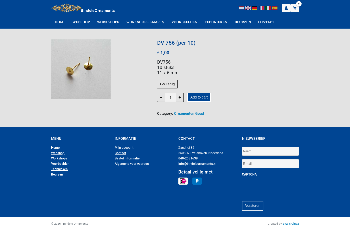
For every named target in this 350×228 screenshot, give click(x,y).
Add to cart (199, 97)
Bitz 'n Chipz (291, 221)
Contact (266, 22)
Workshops (108, 22)
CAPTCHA (249, 174)
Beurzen (243, 22)
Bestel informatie (127, 158)
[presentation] (276, 188)
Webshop (81, 22)
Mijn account (124, 147)
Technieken (216, 22)
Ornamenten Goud (189, 113)
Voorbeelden (184, 22)
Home (60, 22)
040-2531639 (188, 158)
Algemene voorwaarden (132, 163)
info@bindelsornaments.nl (197, 163)
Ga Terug (167, 84)
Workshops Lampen (145, 22)
